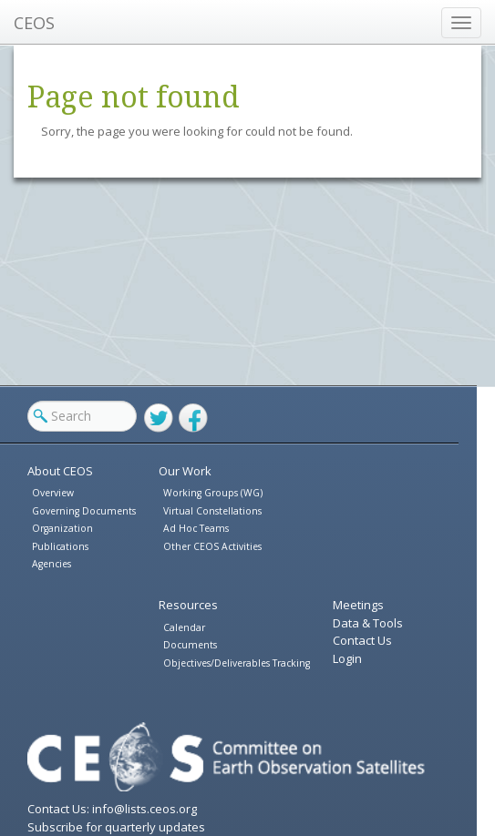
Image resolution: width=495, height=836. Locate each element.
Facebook (193, 418)
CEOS (34, 23)
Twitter (158, 418)
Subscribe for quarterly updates (116, 827)
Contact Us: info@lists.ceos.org (112, 808)
